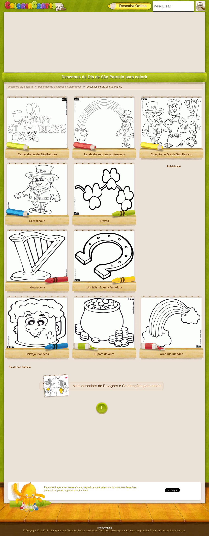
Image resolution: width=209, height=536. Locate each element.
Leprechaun (37, 221)
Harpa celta (37, 287)
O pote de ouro (104, 354)
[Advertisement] (104, 41)
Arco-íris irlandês (171, 354)
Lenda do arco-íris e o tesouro (104, 154)
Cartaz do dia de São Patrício (37, 154)
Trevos (104, 221)
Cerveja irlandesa (37, 354)
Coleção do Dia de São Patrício (171, 154)
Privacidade (105, 527)
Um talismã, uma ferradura (104, 287)
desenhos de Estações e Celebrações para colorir (121, 386)
